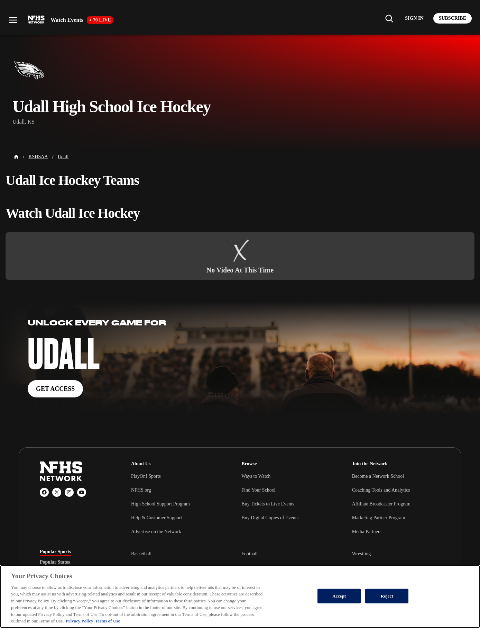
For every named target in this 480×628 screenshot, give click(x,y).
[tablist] (74, 562)
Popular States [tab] (55, 562)
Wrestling (361, 553)
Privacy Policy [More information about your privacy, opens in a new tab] (79, 620)
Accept (339, 596)
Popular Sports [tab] (55, 551)
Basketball (141, 553)
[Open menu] (13, 20)
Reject (387, 596)
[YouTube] (81, 492)
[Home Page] (16, 157)
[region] (240, 596)
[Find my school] (389, 18)
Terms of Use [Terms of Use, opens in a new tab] (107, 620)
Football (249, 553)
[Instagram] (69, 492)
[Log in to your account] (414, 18)
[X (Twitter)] (56, 492)
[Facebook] (44, 492)
